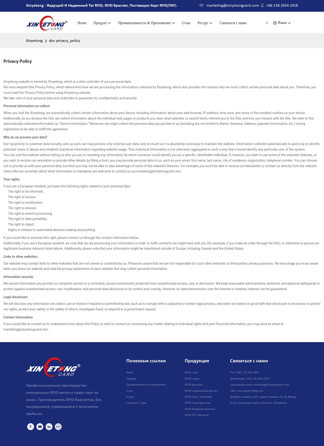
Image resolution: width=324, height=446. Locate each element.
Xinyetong (34, 41)
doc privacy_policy (64, 41)
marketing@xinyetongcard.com (229, 5)
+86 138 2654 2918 (279, 5)
